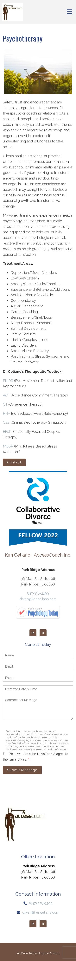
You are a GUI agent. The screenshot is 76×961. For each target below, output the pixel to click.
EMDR (8, 381)
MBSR (8, 446)
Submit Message (22, 770)
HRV (6, 413)
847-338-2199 (38, 593)
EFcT (6, 431)
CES (6, 422)
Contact (14, 462)
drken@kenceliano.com (38, 599)
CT (5, 404)
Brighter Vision (48, 953)
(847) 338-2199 (41, 903)
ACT (6, 395)
